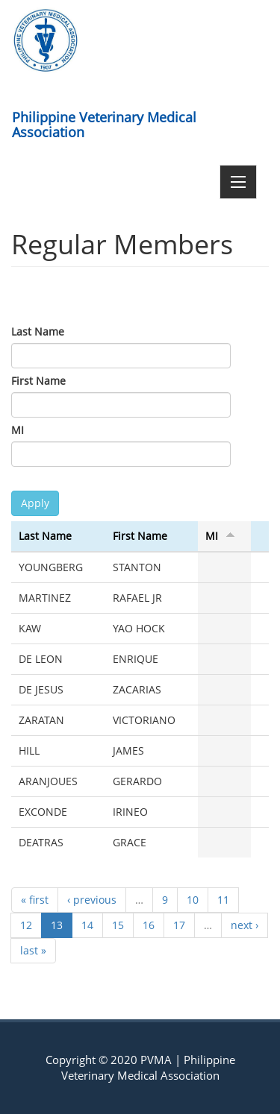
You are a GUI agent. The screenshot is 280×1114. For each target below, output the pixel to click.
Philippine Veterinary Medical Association (104, 122)
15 (118, 925)
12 (26, 925)
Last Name (37, 331)
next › (244, 925)
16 (149, 925)
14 (87, 925)
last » (33, 950)
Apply (35, 503)
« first (35, 900)
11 (223, 900)
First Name (38, 381)
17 (179, 925)
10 (193, 900)
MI (17, 430)
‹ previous (91, 900)
